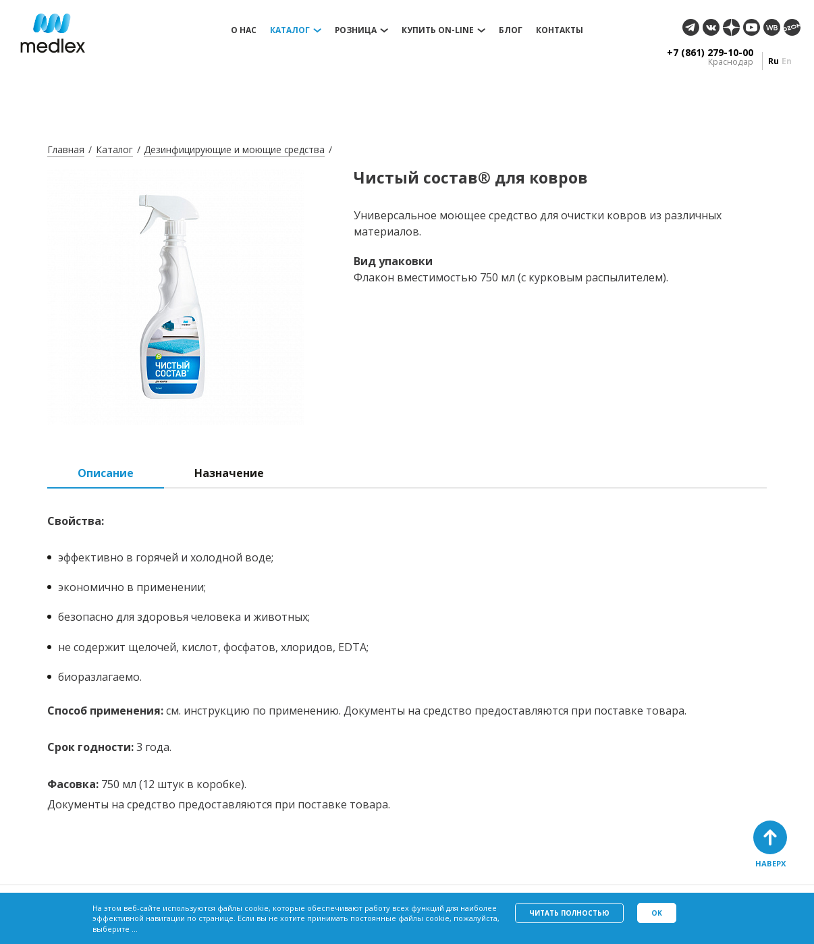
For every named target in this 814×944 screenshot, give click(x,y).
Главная (65, 149)
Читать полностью (569, 913)
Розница (356, 30)
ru (773, 61)
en (787, 61)
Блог (510, 30)
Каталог (290, 30)
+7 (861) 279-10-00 (710, 52)
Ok (656, 913)
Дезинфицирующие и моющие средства (234, 149)
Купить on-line (438, 30)
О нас (243, 30)
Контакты (559, 30)
